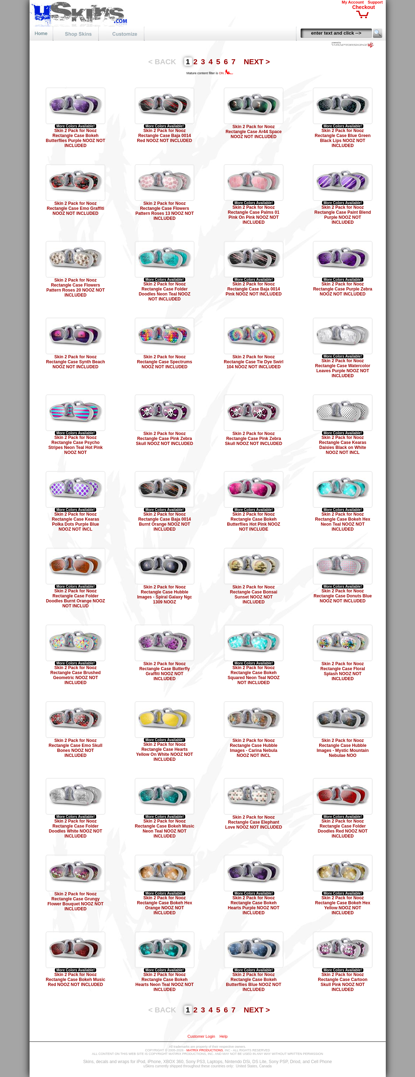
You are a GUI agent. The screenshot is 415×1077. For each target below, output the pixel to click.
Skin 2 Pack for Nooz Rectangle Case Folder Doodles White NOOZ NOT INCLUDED (75, 829)
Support (375, 2)
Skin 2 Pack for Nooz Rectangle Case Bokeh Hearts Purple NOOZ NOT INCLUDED (254, 905)
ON (226, 73)
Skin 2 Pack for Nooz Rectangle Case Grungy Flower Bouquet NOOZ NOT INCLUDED (75, 901)
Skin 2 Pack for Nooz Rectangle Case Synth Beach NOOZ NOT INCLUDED (75, 361)
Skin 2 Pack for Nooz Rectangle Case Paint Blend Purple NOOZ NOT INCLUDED (343, 215)
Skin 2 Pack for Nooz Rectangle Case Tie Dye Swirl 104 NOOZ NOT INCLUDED (253, 361)
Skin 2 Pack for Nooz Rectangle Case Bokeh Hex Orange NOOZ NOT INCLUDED (164, 905)
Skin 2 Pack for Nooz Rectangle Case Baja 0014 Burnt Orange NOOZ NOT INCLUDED (164, 522)
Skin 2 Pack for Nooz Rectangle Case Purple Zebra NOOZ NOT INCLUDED (342, 289)
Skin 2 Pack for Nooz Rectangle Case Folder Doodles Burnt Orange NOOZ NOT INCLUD (75, 598)
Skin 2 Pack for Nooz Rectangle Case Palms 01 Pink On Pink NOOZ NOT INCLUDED (254, 215)
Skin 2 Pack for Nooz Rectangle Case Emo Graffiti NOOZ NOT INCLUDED (75, 208)
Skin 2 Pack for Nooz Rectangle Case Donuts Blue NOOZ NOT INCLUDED (342, 595)
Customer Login (201, 1036)
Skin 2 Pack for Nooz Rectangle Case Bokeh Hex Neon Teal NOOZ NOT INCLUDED (342, 522)
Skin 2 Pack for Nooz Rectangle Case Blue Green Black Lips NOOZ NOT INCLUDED (343, 138)
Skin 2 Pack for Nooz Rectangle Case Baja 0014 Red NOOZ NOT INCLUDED (164, 135)
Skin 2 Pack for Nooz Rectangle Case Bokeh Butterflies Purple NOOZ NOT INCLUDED (75, 138)
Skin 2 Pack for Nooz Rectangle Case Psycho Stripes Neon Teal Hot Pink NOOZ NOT (75, 445)
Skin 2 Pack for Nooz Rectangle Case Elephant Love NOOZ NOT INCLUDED (253, 822)
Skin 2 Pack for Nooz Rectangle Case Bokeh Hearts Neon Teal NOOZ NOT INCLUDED (164, 982)
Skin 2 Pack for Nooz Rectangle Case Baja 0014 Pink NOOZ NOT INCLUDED (253, 289)
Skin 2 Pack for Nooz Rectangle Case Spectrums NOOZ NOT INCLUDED (164, 361)
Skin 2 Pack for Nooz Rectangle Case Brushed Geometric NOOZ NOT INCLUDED (75, 675)
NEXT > (257, 61)
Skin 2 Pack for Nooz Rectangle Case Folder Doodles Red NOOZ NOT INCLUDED (343, 829)
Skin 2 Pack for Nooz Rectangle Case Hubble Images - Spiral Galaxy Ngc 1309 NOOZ (164, 595)
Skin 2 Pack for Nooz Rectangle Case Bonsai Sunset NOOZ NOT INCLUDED (253, 595)
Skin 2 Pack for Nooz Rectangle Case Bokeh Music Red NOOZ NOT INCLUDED (75, 979)
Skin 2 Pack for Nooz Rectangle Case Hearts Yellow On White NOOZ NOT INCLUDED (164, 752)
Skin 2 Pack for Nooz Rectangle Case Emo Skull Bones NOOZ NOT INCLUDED (76, 748)
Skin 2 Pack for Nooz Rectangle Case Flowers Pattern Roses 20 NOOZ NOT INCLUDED (75, 288)
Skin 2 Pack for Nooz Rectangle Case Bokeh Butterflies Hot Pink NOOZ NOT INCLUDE (253, 522)
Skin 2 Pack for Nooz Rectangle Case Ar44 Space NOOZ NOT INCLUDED (253, 131)
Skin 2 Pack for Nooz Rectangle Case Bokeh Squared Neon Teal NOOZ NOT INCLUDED (254, 675)
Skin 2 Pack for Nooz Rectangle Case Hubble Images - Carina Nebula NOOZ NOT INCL (253, 748)
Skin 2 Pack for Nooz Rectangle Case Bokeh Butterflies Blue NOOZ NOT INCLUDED (253, 982)
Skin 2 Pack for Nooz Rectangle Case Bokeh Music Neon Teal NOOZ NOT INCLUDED (164, 829)
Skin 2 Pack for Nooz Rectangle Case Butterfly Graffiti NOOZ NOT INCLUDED (164, 671)
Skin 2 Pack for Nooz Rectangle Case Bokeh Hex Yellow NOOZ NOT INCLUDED (342, 905)
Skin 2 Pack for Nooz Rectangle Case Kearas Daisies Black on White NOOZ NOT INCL (343, 445)
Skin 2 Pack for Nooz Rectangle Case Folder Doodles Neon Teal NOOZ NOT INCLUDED (164, 292)
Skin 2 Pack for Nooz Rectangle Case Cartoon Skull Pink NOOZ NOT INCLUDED (343, 982)
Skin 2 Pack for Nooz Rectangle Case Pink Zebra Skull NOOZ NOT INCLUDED (164, 438)
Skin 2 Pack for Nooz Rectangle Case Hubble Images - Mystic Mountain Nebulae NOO (343, 748)
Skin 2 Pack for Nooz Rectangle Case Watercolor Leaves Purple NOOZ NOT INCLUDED (342, 368)
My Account (353, 2)
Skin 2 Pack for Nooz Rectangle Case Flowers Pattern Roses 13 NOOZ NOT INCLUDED (164, 211)
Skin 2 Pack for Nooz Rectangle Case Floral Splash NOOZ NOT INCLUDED (342, 671)
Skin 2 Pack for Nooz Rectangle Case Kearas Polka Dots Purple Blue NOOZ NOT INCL (75, 522)
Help (223, 1036)
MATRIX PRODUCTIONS (204, 1050)
